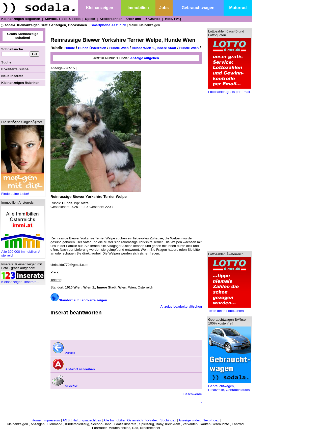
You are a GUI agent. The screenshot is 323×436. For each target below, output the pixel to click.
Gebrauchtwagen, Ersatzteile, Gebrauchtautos (229, 386)
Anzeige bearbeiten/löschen (181, 306)
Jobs (164, 8)
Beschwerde (192, 394)
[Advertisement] (23, 102)
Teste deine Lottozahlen (229, 309)
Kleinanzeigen (99, 8)
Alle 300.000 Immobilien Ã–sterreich (22, 252)
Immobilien (138, 8)
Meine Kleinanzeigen (144, 25)
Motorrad (238, 8)
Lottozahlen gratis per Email (229, 90)
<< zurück (118, 25)
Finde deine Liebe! (22, 192)
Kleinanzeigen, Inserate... (22, 280)
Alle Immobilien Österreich (123, 420)
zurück (63, 353)
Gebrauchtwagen (198, 8)
